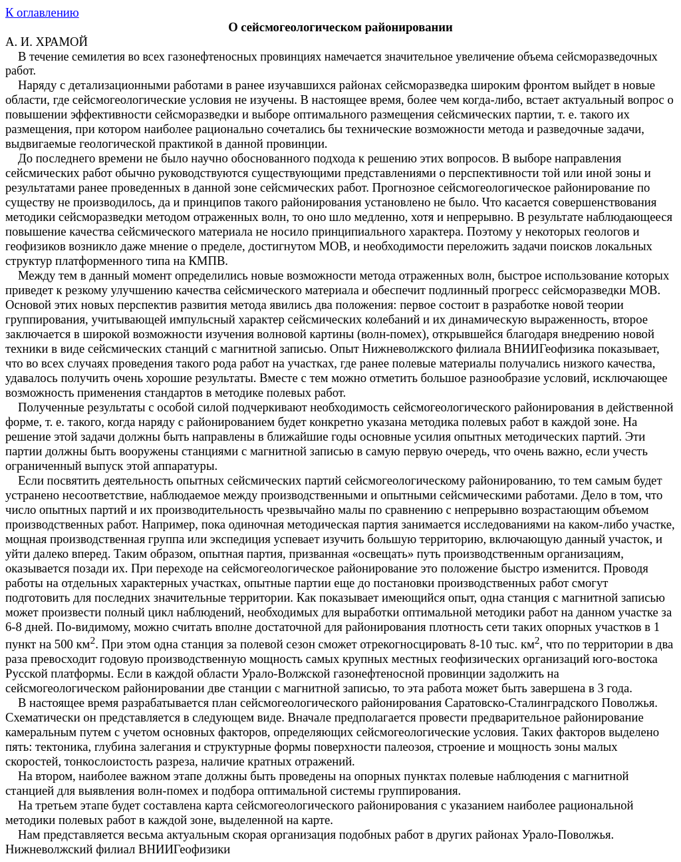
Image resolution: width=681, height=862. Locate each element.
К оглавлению (42, 12)
